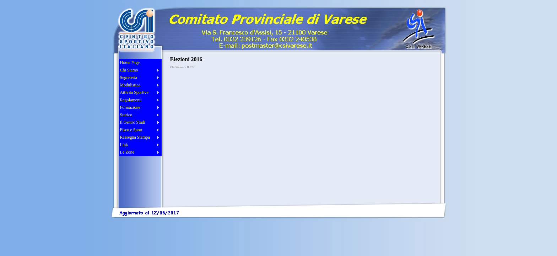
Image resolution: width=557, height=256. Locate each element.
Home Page (130, 62)
